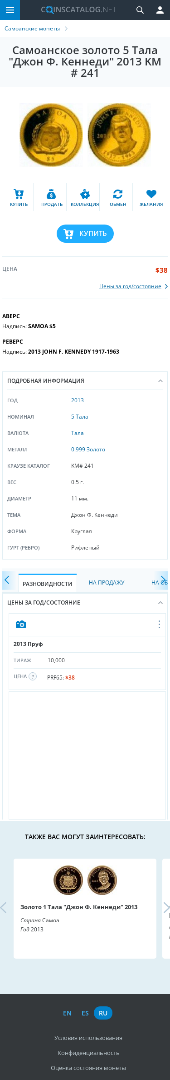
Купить (93, 233)
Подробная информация (85, 381)
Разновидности (48, 584)
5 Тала (79, 416)
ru (103, 1013)
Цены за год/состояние (85, 602)
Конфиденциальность (89, 1053)
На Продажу (106, 582)
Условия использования (88, 1038)
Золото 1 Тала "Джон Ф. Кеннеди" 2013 (78, 906)
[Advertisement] (87, 755)
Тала (77, 433)
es (85, 1013)
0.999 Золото (88, 449)
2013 (77, 400)
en (67, 1013)
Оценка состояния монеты (88, 1068)
